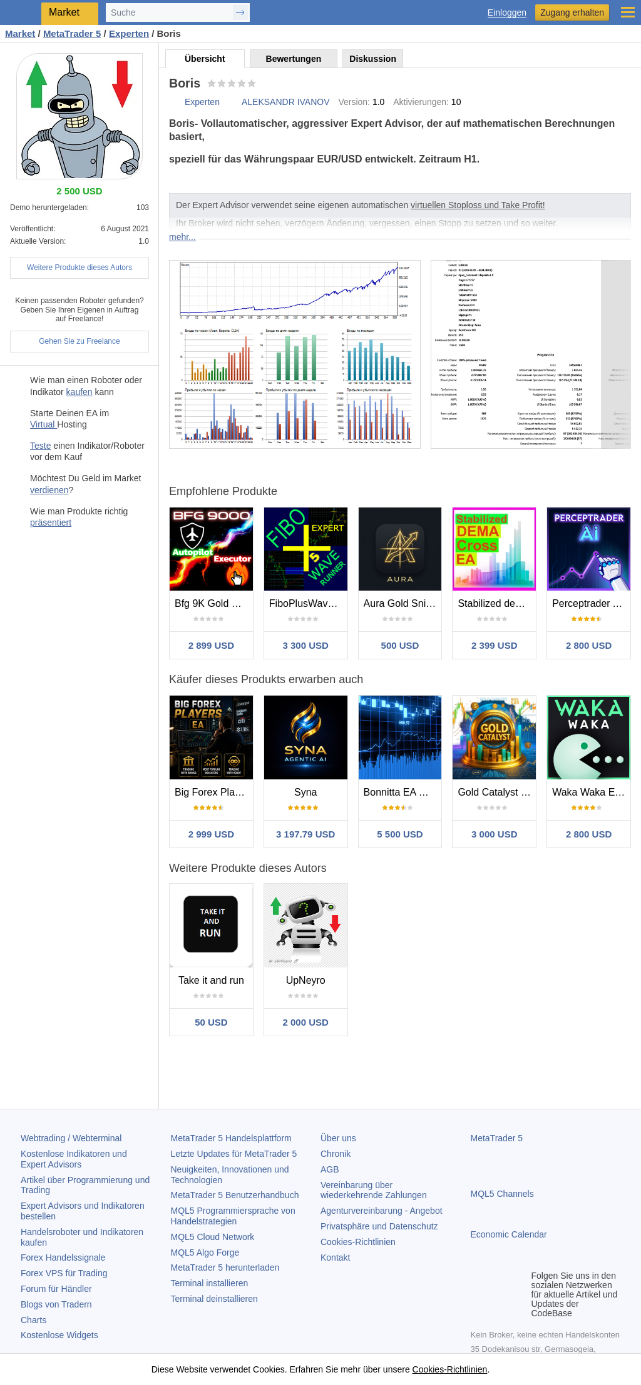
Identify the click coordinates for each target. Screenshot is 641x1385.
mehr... (182, 237)
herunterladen (225, 1267)
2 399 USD (494, 645)
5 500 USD (400, 834)
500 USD (400, 645)
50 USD (211, 1022)
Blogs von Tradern (56, 1304)
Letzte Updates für (234, 1154)
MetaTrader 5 (497, 1138)
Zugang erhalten (572, 13)
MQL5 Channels (502, 1194)
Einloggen (507, 13)
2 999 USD (211, 834)
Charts (33, 1320)
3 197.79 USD (305, 834)
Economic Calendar (509, 1234)
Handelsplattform (231, 1138)
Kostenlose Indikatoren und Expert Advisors (74, 1159)
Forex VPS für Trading (64, 1273)
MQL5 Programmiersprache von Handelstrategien (233, 1216)
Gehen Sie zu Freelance (79, 341)
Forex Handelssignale (63, 1257)
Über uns (338, 1138)
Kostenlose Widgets (59, 1335)
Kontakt (335, 1257)
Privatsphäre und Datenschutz (379, 1226)
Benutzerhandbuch (235, 1195)
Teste (40, 446)
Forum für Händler (56, 1289)
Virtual (43, 424)
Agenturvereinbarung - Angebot (381, 1211)
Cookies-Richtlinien (358, 1242)
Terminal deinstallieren (214, 1299)
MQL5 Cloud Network (213, 1237)
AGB (329, 1169)
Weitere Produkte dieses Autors (79, 267)
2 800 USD (589, 645)
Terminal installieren (210, 1283)
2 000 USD (306, 1022)
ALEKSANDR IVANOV (286, 102)
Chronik (335, 1154)
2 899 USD (211, 645)
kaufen (79, 392)
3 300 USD (306, 645)
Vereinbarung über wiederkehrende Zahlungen (373, 1190)
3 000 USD (494, 834)
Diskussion (372, 59)
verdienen (49, 490)
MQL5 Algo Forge (205, 1253)
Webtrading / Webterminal (71, 1138)
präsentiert (50, 523)
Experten (202, 102)
